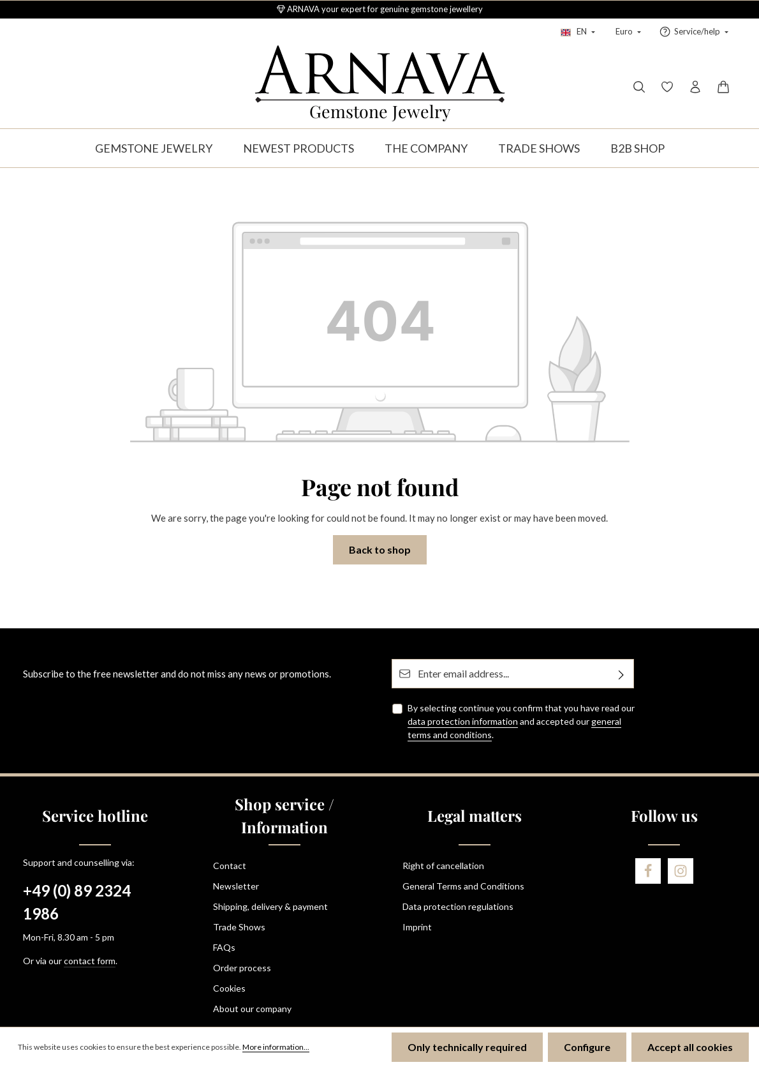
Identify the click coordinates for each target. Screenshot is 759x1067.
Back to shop (380, 549)
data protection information (463, 721)
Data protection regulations (457, 906)
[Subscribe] (621, 673)
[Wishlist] (667, 87)
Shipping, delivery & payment (270, 906)
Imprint (417, 926)
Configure (587, 1047)
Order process (242, 967)
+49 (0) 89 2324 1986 (77, 902)
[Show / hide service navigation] (693, 32)
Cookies (229, 988)
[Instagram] (680, 871)
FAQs (224, 947)
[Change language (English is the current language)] (578, 32)
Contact (229, 865)
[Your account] (695, 87)
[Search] (639, 87)
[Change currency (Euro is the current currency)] (627, 32)
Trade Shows (239, 926)
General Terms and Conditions (463, 886)
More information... (275, 1047)
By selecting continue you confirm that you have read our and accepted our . (521, 721)
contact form (89, 960)
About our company (252, 1008)
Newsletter (236, 886)
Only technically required (467, 1047)
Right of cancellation (443, 865)
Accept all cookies (690, 1047)
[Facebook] (648, 871)
